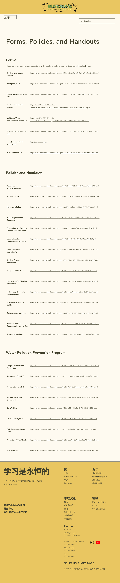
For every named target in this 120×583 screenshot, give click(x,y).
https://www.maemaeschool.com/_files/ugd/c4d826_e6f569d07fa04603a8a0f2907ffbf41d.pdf (63, 228)
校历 (66, 502)
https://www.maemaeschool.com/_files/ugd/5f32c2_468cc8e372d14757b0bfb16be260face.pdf (64, 387)
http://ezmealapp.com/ (38, 142)
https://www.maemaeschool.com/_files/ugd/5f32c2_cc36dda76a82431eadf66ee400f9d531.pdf (64, 376)
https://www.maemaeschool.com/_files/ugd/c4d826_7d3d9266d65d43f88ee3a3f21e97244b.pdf (64, 186)
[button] (10, 17)
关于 (95, 469)
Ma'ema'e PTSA (98, 502)
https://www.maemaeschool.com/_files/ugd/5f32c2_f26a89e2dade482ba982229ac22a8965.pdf (64, 292)
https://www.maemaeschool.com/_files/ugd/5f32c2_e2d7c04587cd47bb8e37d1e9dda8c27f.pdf (64, 440)
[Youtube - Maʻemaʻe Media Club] (98, 542)
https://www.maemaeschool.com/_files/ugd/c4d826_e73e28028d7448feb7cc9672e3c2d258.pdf (64, 84)
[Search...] (97, 21)
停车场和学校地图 (99, 476)
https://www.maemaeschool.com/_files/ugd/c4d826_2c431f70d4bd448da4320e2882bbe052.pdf (64, 196)
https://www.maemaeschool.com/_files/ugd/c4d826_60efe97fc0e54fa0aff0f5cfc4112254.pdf (63, 239)
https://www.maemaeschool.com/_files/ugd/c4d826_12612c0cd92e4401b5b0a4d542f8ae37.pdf (64, 334)
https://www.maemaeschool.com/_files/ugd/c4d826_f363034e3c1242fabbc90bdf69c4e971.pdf (64, 94)
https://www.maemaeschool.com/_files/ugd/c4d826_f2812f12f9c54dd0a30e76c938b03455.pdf (64, 281)
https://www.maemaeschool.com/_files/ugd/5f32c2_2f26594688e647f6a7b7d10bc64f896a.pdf (63, 419)
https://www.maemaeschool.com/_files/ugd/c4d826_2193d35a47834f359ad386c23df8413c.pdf (64, 131)
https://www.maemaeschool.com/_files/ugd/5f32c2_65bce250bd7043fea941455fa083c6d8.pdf (64, 260)
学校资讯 (70, 498)
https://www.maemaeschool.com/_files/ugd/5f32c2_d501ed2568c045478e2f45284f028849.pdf (63, 408)
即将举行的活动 (70, 476)
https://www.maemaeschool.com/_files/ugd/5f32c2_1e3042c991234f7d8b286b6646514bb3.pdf (64, 450)
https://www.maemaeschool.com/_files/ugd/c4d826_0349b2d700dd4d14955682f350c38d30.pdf (64, 249)
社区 (95, 498)
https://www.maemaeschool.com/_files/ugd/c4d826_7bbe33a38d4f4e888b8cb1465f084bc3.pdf (64, 324)
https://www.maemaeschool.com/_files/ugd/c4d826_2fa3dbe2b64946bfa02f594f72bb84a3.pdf (64, 207)
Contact (69, 526)
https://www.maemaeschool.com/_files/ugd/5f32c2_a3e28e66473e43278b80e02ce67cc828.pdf (64, 397)
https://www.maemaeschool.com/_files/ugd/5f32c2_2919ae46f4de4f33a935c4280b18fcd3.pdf (63, 271)
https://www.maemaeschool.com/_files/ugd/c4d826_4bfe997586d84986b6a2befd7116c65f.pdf (64, 313)
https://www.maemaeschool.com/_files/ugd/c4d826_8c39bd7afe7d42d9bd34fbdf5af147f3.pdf (64, 302)
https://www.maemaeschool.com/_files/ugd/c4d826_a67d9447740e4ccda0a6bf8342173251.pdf (64, 153)
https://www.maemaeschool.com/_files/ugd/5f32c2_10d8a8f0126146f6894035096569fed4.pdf (63, 429)
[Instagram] (92, 542)
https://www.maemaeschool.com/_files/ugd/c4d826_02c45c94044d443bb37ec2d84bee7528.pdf (64, 218)
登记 (66, 480)
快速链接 (68, 483)
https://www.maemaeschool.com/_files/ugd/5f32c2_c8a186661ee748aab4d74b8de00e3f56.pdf (64, 73)
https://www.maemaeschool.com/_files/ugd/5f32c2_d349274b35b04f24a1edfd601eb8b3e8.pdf (64, 366)
